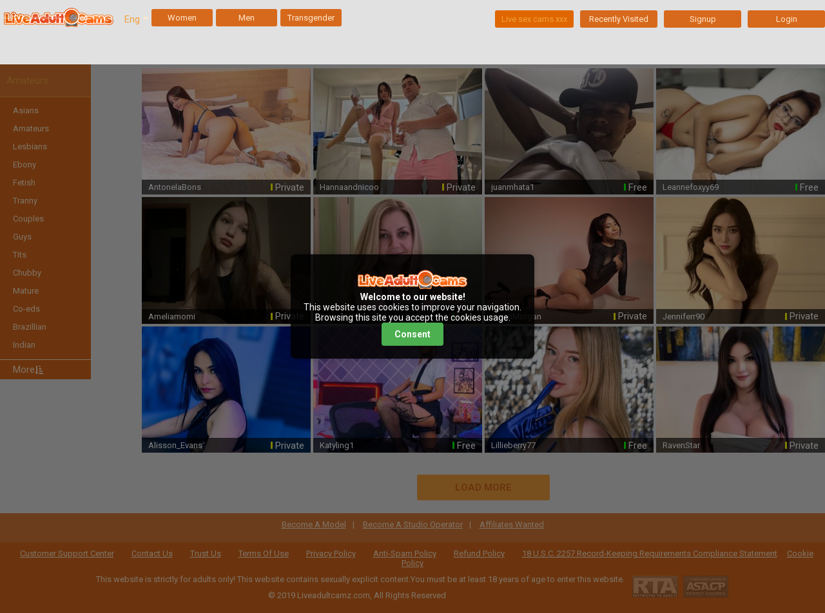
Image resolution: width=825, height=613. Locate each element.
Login (786, 19)
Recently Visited (618, 19)
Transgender (311, 18)
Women (182, 18)
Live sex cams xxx (534, 19)
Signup (703, 19)
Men (246, 18)
